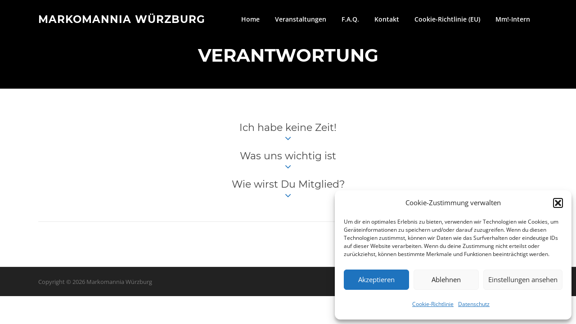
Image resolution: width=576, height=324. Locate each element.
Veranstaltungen (300, 19)
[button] (558, 202)
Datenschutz (474, 304)
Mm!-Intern (512, 19)
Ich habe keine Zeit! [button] (288, 132)
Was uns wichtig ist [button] (288, 161)
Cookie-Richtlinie (433, 304)
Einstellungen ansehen (523, 279)
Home (250, 19)
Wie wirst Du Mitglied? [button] (288, 189)
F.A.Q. (350, 19)
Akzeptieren (376, 279)
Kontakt (386, 19)
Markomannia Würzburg (121, 19)
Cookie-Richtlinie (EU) (447, 19)
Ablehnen (446, 279)
